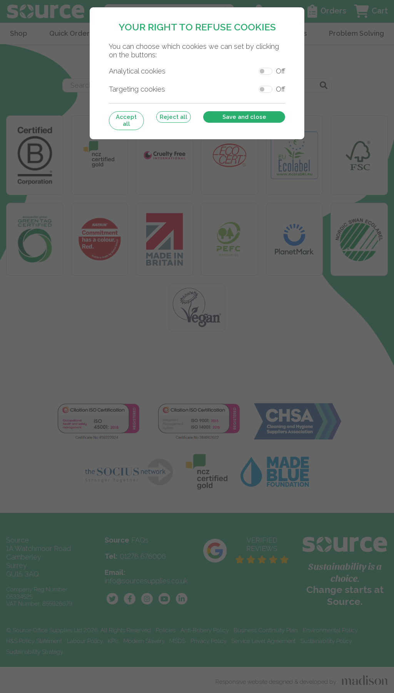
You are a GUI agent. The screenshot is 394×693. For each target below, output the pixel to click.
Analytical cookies (137, 71)
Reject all (173, 117)
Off (280, 71)
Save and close (244, 117)
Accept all (126, 120)
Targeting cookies (137, 89)
